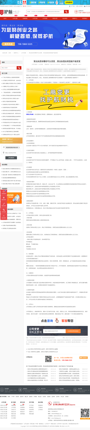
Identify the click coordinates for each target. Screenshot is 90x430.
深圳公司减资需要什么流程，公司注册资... (38, 375)
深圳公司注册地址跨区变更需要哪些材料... (38, 371)
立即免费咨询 (11, 157)
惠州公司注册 (3, 415)
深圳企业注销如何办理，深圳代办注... (12, 113)
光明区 (67, 396)
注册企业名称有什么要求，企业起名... (12, 216)
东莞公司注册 (3, 413)
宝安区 (44, 396)
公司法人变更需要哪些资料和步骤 (11, 89)
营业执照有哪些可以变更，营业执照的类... (69, 373)
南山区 (40, 396)
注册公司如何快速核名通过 (9, 225)
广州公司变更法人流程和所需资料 (11, 77)
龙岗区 (49, 396)
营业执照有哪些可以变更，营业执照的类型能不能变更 (43, 52)
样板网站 (22, 409)
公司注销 (35, 18)
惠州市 (22, 396)
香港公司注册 (3, 409)
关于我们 (73, 6)
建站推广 (22, 405)
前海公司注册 (3, 407)
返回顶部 (4, 218)
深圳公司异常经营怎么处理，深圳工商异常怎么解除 (44, 349)
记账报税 (25, 18)
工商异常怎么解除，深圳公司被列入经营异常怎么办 (44, 351)
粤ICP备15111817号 (64, 426)
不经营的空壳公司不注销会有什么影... (12, 122)
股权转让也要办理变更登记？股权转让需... (38, 373)
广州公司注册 (3, 411)
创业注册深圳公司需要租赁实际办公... (12, 168)
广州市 (13, 396)
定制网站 (22, 407)
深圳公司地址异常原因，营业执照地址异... (69, 378)
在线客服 (80, 6)
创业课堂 (64, 18)
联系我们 (84, 18)
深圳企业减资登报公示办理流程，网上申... (38, 380)
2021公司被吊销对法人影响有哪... (11, 131)
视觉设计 (22, 411)
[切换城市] (29, 6)
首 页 (5, 18)
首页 (10, 52)
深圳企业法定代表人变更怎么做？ (11, 98)
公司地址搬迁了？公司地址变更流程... (12, 125)
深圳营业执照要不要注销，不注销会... (12, 128)
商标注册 (13, 413)
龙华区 (58, 396)
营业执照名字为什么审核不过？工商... (12, 213)
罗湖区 (35, 396)
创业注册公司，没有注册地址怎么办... (12, 171)
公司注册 (15, 18)
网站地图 (88, 6)
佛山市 (26, 396)
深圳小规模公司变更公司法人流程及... (12, 83)
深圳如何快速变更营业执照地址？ (11, 119)
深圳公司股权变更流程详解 (9, 101)
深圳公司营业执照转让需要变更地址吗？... (38, 369)
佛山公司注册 (3, 418)
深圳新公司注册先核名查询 (9, 228)
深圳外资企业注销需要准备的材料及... (12, 110)
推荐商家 (22, 413)
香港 (9, 396)
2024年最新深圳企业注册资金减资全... (36, 378)
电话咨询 (4, 205)
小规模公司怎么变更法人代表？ (10, 86)
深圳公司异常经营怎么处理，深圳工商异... (69, 375)
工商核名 (40, 407)
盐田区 (53, 396)
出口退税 (13, 418)
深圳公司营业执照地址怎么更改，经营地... (69, 380)
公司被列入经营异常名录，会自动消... (12, 80)
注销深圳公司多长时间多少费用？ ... (12, 104)
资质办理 (54, 18)
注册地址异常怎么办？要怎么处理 (11, 134)
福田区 (31, 396)
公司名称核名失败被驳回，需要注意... (12, 219)
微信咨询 (4, 199)
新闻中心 (74, 18)
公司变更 (45, 18)
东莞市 (17, 396)
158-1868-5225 (84, 13)
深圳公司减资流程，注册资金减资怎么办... (69, 369)
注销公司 (13, 409)
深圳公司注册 (3, 405)
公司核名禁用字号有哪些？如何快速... (12, 222)
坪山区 (62, 396)
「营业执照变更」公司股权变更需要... (12, 92)
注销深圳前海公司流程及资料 (10, 107)
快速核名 (40, 405)
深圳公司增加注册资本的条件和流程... (12, 95)
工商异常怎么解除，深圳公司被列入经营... (69, 371)
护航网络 (57, 426)
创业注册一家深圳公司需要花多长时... (12, 174)
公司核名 (40, 409)
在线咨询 (4, 193)
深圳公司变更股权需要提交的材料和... (12, 116)
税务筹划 (13, 415)
